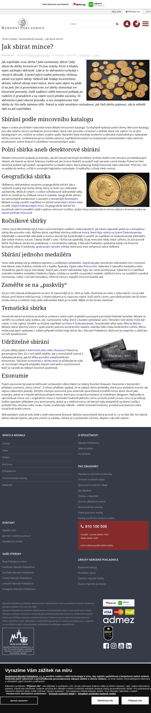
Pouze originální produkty (92, 583)
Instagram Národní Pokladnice (18, 589)
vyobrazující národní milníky (52, 246)
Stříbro (6, 457)
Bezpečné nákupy (87, 567)
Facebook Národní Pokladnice (18, 567)
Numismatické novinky (39, 55)
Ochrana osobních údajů (91, 479)
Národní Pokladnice (88, 442)
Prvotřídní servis (87, 572)
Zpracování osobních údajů (92, 485)
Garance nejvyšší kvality (91, 578)
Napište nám (9, 530)
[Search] (117, 24)
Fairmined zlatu (37, 350)
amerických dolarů (65, 202)
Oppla (72, 266)
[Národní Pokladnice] (23, 23)
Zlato (5, 450)
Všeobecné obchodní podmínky (95, 473)
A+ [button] (149, 11)
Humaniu (59, 350)
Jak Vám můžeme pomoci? (16, 535)
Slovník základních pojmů (92, 501)
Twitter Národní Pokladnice (17, 578)
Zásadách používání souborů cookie (97, 694)
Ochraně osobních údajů (62, 694)
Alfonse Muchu (132, 323)
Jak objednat (84, 490)
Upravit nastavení (19, 701)
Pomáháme (84, 453)
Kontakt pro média (12, 541)
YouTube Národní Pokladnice (18, 572)
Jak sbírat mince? (27, 46)
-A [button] (146, 11)
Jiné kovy (7, 464)
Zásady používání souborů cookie (96, 518)
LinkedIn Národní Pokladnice (18, 583)
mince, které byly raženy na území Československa (112, 232)
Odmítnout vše (105, 700)
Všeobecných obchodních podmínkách (26, 694)
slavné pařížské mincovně (17, 213)
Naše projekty (85, 448)
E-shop (6, 443)
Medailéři (7, 485)
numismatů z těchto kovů (43, 360)
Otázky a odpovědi (88, 496)
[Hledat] (91, 24)
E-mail (96, 55)
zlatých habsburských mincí (27, 205)
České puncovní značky (90, 512)
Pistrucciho (90, 266)
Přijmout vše (135, 700)
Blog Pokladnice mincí (14, 561)
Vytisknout (85, 55)
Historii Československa (79, 323)
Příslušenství (9, 471)
